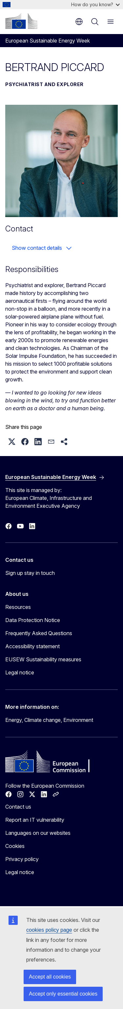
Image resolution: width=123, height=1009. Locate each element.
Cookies (15, 846)
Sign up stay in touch (30, 573)
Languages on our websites (38, 833)
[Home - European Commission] (21, 21)
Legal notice (19, 672)
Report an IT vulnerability (34, 819)
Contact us (18, 806)
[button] (12, 441)
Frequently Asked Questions (38, 633)
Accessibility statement (32, 646)
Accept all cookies (50, 977)
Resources (18, 607)
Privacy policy (22, 859)
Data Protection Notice (32, 620)
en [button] (79, 22)
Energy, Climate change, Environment (49, 720)
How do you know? (95, 4)
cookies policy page (49, 930)
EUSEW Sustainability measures (43, 659)
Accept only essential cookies (63, 994)
